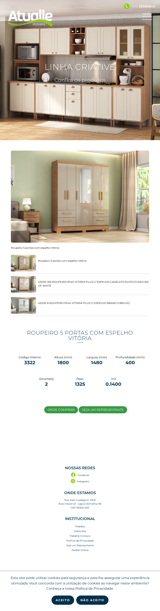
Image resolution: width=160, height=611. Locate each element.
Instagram (80, 491)
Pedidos (80, 521)
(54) (139, 6)
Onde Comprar (67, 409)
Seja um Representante (95, 409)
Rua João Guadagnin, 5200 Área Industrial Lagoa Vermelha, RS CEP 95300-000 (80, 505)
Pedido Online (80, 536)
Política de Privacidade (80, 530)
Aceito (63, 600)
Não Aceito (92, 600)
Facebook (80, 487)
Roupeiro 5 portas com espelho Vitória (80, 336)
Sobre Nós (80, 524)
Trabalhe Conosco (80, 527)
